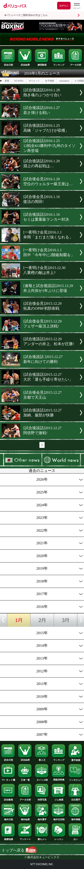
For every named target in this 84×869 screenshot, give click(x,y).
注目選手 (75, 798)
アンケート (25, 838)
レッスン (58, 838)
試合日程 (8, 64)
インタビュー (75, 779)
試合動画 (8, 798)
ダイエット (34, 81)
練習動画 (42, 64)
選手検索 (75, 759)
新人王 (42, 759)
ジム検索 (58, 798)
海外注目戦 (58, 818)
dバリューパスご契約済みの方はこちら (26, 15)
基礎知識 (8, 838)
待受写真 (42, 798)
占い (75, 838)
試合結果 (25, 64)
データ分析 (75, 64)
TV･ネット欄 (8, 779)
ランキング (58, 64)
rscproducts (64, 81)
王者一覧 (25, 779)
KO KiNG (18, 81)
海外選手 (42, 818)
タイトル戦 (42, 779)
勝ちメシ (42, 838)
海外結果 (25, 818)
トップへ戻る (19, 850)
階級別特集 (58, 778)
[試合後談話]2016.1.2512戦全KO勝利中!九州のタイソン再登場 (49, 146)
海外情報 (75, 818)
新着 (7, 81)
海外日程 (8, 818)
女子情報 (49, 81)
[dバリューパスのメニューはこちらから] (76, 6)
